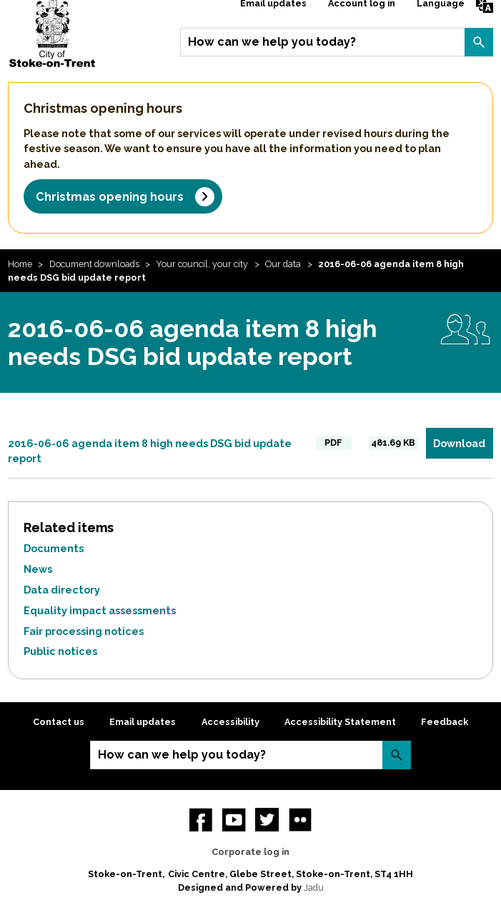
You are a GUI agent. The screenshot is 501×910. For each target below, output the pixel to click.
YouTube (233, 819)
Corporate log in (250, 851)
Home (20, 264)
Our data (283, 264)
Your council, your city (202, 264)
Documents (54, 548)
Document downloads (94, 264)
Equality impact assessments (100, 610)
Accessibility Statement (340, 721)
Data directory (62, 590)
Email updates (142, 721)
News (38, 569)
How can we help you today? (272, 42)
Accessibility (230, 721)
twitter (266, 819)
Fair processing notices (84, 631)
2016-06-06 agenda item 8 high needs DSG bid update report (150, 451)
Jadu (314, 887)
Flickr (300, 819)
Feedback (444, 721)
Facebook (200, 819)
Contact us (58, 721)
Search (479, 42)
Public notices (60, 651)
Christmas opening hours (110, 197)
